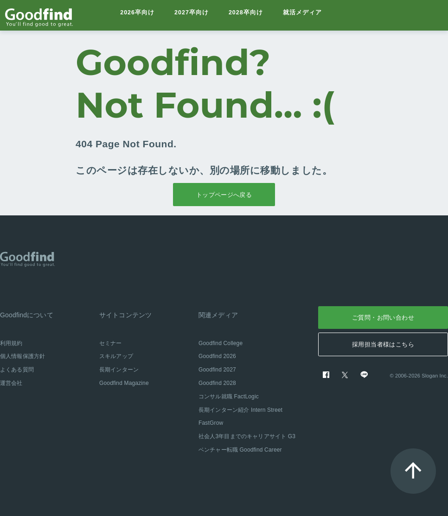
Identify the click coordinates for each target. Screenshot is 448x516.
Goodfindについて (26, 315)
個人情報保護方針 (22, 356)
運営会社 (11, 383)
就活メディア (304, 15)
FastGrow (210, 423)
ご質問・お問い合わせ (383, 317)
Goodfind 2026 (217, 356)
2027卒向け (192, 15)
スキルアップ (116, 356)
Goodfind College (220, 343)
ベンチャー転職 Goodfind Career (240, 450)
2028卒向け (247, 15)
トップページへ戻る (224, 194)
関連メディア (218, 315)
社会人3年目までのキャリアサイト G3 (246, 436)
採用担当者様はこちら (383, 344)
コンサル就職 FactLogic (228, 396)
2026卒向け (137, 15)
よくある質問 (17, 369)
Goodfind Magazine (124, 383)
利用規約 (11, 343)
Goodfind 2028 (217, 383)
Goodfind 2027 (217, 369)
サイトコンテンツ (125, 315)
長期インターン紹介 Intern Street (240, 410)
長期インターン (119, 369)
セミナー (110, 343)
